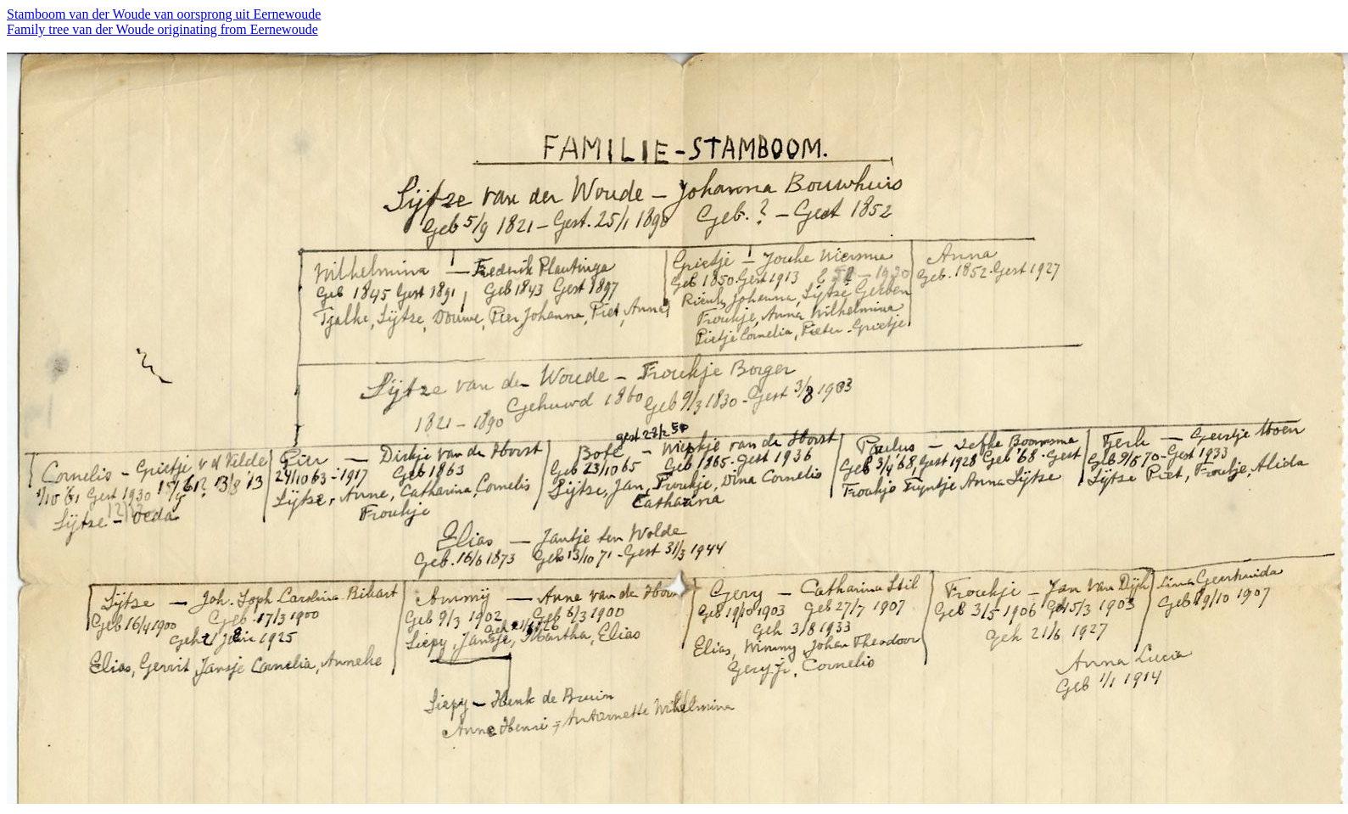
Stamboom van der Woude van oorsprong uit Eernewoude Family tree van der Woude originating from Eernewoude (164, 21)
